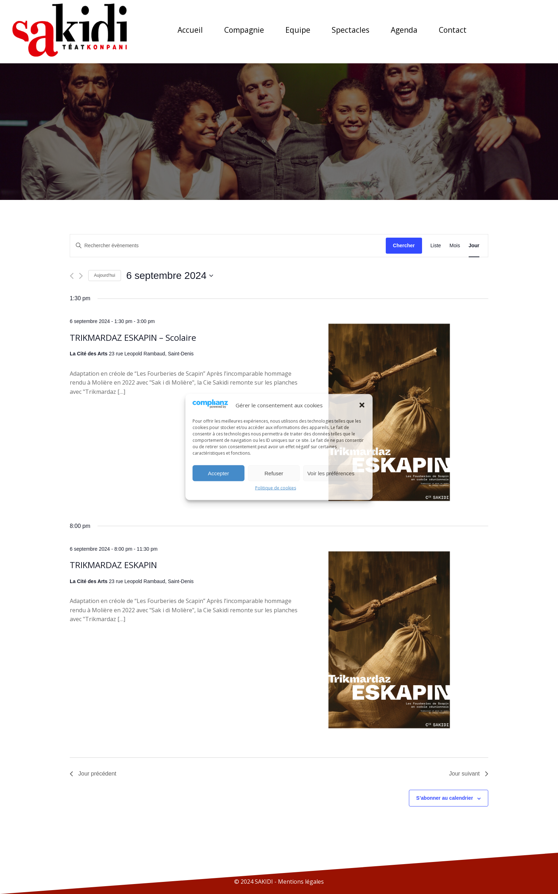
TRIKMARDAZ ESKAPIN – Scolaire (133, 337)
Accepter (218, 473)
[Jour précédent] (72, 276)
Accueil (190, 30)
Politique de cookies (275, 488)
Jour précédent (93, 774)
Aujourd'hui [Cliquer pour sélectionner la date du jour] (104, 275)
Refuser (273, 473)
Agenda (404, 30)
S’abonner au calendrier (444, 798)
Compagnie (244, 30)
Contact (453, 30)
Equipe (297, 30)
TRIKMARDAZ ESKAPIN (113, 565)
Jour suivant (468, 774)
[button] (361, 404)
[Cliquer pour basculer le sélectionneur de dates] (170, 276)
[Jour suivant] (81, 276)
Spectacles (350, 30)
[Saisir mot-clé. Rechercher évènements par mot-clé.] (228, 245)
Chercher (404, 245)
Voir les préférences (330, 473)
